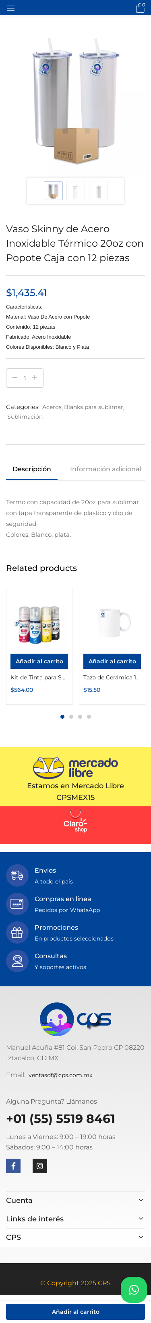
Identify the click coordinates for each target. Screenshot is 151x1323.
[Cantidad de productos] (24, 378)
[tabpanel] (39, 646)
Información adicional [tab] (105, 469)
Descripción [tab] (31, 469)
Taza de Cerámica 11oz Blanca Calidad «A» (112, 677)
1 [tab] (62, 717)
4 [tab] (89, 717)
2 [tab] (71, 717)
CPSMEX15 (75, 797)
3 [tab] (80, 717)
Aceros (52, 407)
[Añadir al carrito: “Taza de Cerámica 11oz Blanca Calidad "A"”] (112, 661)
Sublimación (25, 416)
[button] (139, 7)
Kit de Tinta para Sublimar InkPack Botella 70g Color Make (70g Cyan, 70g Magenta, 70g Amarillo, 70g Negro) (39, 677)
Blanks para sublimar (93, 407)
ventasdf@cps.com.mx (60, 1075)
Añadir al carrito (75, 1311)
